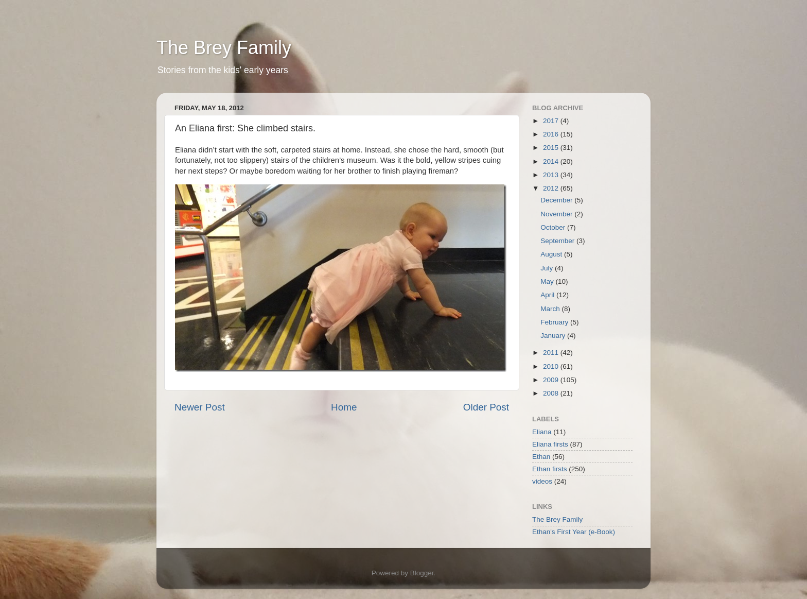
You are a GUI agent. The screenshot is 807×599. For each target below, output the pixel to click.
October (553, 227)
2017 (551, 121)
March (551, 309)
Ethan (541, 456)
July (547, 268)
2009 (551, 380)
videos (542, 481)
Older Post (486, 407)
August (552, 254)
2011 (551, 352)
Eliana (542, 432)
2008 (551, 393)
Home (344, 407)
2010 (551, 366)
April (548, 295)
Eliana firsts (550, 444)
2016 (551, 134)
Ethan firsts (549, 469)
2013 (551, 175)
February (555, 322)
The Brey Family (223, 47)
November (557, 214)
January (553, 335)
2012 (551, 188)
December (557, 200)
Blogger (422, 573)
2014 (551, 161)
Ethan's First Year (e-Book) (573, 532)
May (547, 281)
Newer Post (199, 407)
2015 (551, 147)
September (558, 241)
